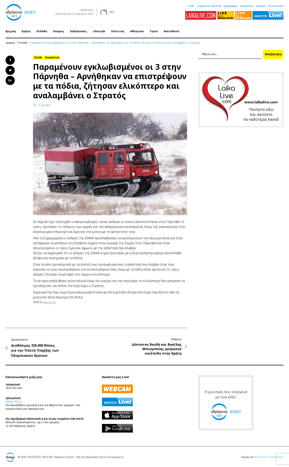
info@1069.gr (14, 401)
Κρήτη (26, 31)
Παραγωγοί (246, 6)
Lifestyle (99, 31)
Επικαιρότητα (52, 57)
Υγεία (154, 31)
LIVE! (191, 6)
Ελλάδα (41, 31)
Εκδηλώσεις (78, 31)
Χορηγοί (261, 6)
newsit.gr (49, 302)
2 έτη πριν (45, 105)
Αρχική (11, 31)
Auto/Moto (171, 31)
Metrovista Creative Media (268, 457)
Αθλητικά (137, 31)
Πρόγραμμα (230, 6)
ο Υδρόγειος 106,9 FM (209, 6)
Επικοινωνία (275, 6)
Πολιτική (117, 31)
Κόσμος (58, 31)
